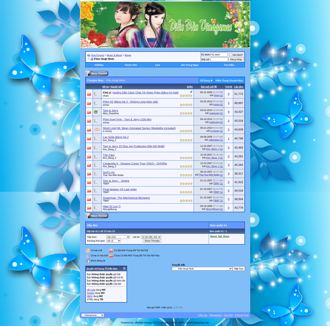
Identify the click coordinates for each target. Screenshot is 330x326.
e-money (107, 131)
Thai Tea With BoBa (113, 175)
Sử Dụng (205, 80)
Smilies (90, 293)
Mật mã (205, 59)
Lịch (157, 65)
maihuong (214, 113)
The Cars (109, 155)
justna (216, 104)
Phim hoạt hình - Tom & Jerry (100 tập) (127, 119)
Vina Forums (97, 55)
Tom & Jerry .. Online (116, 180)
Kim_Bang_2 (109, 140)
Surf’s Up (109, 172)
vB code (91, 289)
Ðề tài (106, 86)
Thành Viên (130, 65)
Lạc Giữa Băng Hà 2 (116, 137)
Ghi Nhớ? (236, 55)
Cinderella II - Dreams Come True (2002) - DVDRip (135, 163)
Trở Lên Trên (242, 315)
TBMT (106, 183)
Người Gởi (116, 86)
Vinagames (216, 315)
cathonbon (214, 139)
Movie (128, 55)
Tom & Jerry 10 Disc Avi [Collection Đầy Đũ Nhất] (133, 146)
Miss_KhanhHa (111, 113)
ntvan (106, 95)
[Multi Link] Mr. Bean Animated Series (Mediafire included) (139, 128)
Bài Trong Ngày (190, 65)
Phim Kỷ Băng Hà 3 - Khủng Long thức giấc (130, 101)
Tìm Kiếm (229, 65)
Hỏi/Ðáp (99, 65)
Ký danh (205, 54)
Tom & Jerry (110, 110)
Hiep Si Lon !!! (112, 206)
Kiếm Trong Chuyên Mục (229, 80)
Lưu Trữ (228, 315)
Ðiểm (190, 86)
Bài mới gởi (207, 86)
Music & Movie (114, 55)
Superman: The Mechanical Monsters (126, 197)
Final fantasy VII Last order (120, 189)
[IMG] (90, 296)
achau (106, 105)
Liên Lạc (203, 315)
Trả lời (228, 86)
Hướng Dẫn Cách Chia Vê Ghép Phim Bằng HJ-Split (146, 92)
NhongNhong (110, 209)
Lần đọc (238, 86)
